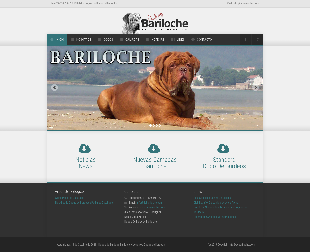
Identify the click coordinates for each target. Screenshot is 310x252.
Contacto (204, 39)
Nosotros (83, 39)
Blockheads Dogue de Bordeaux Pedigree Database (84, 202)
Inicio (60, 39)
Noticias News (85, 163)
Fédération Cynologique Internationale (215, 216)
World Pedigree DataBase (69, 197)
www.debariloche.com (152, 207)
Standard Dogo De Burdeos (224, 163)
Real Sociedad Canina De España (212, 197)
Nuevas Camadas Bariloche (155, 163)
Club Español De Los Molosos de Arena (216, 202)
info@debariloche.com (150, 202)
